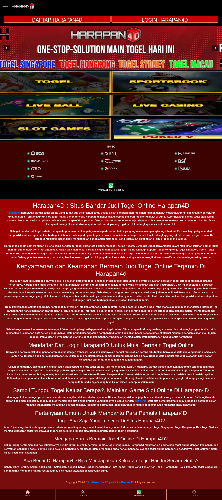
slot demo (140, 400)
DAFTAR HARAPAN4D (57, 20)
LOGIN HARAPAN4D (165, 20)
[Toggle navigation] (5, 6)
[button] (7, 48)
